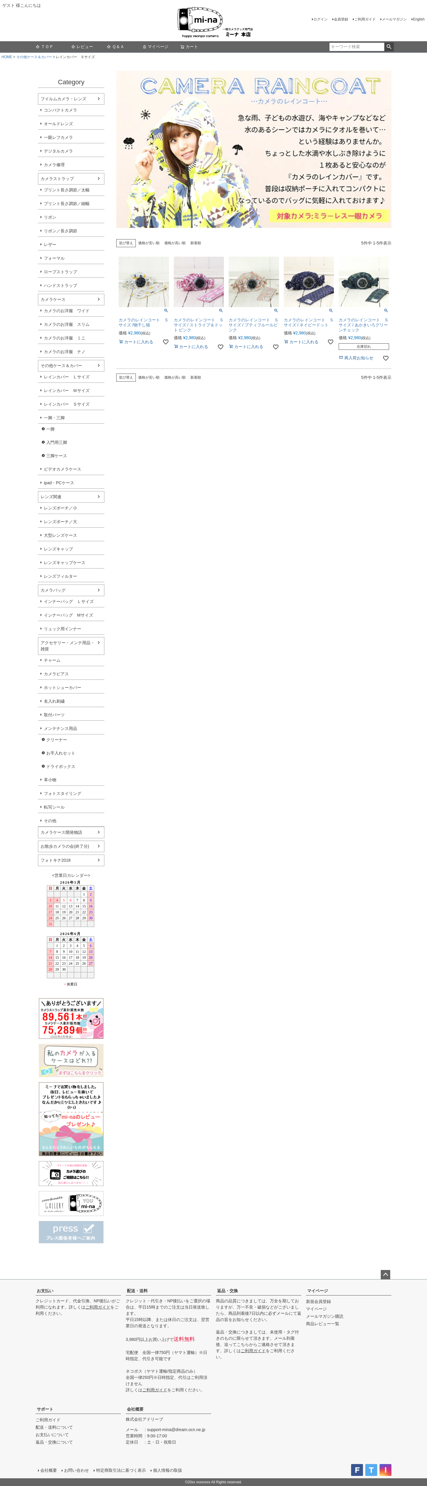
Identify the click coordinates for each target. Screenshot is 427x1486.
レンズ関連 (51, 496)
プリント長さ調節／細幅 (67, 203)
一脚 (50, 429)
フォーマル (54, 258)
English (419, 19)
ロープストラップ (60, 271)
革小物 (50, 779)
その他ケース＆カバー (34, 57)
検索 (388, 47)
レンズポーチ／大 (60, 521)
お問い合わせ (76, 1470)
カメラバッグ (53, 590)
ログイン (320, 19)
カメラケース (53, 299)
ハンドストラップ (60, 285)
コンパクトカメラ (60, 110)
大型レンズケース (60, 535)
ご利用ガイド (365, 19)
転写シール (54, 807)
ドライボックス (60, 766)
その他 (50, 820)
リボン (50, 217)
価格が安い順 (149, 243)
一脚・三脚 (54, 417)
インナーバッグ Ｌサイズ (69, 601)
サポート (45, 1409)
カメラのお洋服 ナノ (64, 351)
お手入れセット (60, 753)
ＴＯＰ (44, 46)
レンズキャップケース (64, 562)
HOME (6, 57)
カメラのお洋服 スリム (67, 324)
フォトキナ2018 (56, 860)
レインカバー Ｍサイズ (67, 390)
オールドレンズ (58, 123)
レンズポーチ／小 (60, 508)
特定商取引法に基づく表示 (121, 1470)
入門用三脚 (56, 442)
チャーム (52, 660)
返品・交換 (227, 1290)
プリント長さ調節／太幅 (67, 190)
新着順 (195, 243)
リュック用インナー (62, 628)
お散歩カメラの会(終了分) (65, 846)
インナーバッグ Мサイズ (68, 615)
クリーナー (56, 739)
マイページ (155, 46)
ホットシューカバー (62, 687)
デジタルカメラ (58, 151)
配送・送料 (137, 1290)
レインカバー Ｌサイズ (67, 376)
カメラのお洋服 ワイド (67, 310)
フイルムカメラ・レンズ (63, 98)
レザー (50, 244)
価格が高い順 (175, 243)
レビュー (82, 46)
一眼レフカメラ (58, 137)
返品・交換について (54, 1442)
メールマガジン (394, 19)
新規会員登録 (318, 1301)
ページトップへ (385, 1274)
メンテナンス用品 (60, 728)
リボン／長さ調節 (60, 230)
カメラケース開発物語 (61, 832)
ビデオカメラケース (62, 469)
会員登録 (341, 19)
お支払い (45, 1290)
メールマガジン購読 (324, 1316)
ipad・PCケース (59, 482)
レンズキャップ (58, 549)
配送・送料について (54, 1427)
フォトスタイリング (62, 793)
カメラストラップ (57, 178)
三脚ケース (56, 455)
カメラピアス (56, 673)
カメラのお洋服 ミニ (64, 338)
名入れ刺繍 (54, 701)
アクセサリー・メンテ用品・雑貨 (68, 645)
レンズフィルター (60, 576)
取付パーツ (54, 714)
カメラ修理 (54, 164)
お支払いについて (52, 1434)
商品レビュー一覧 (322, 1323)
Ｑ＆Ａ (115, 46)
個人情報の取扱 (167, 1470)
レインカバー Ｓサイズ (67, 404)
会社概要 (135, 1409)
